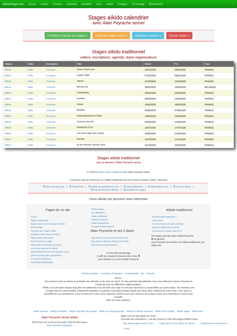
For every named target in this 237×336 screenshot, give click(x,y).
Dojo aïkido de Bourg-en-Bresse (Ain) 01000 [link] (110, 241)
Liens (98, 4)
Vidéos (109, 4)
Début (148, 64)
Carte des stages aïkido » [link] (111, 35)
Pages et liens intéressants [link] (42, 238)
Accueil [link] (34, 217)
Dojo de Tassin (181, 186)
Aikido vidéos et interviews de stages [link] (46, 245)
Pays (207, 64)
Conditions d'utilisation (111, 273)
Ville (79, 64)
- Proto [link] (126, 328)
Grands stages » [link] (179, 35)
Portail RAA (76, 186)
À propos (57, 4)
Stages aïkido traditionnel (109, 172)
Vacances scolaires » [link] (148, 35)
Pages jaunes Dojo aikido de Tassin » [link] (177, 323)
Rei (142, 273)
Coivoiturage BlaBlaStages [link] (42, 262)
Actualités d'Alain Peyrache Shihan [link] (45, 234)
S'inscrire (50, 69)
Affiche (8, 69)
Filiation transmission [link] (100, 223)
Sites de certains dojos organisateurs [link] (46, 255)
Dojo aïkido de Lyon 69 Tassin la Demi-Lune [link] (109, 238)
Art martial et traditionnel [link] (41, 259)
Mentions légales (90, 273)
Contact (44, 4)
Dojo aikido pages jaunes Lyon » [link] (139, 323)
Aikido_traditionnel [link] (99, 216)
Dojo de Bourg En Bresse (104, 190)
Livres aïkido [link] (157, 220)
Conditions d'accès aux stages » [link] (67, 35)
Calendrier (72, 4)
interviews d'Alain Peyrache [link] (102, 227)
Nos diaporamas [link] (98, 213)
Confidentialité (132, 273)
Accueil (32, 4)
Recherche (156, 4)
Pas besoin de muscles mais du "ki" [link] (167, 231)
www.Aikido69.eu (133, 186)
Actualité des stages (134, 190)
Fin (176, 64)
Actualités (86, 4)
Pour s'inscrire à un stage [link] (41, 241)
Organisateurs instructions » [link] (214, 323)
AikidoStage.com (13, 4)
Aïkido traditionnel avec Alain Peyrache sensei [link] (50, 252)
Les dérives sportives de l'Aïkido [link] (44, 248)
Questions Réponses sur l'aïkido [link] (165, 227)
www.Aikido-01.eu (158, 186)
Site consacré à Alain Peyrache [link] (104, 245)
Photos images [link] (97, 209)
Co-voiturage (138, 4)
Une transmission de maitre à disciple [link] (167, 224)
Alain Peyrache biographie (59, 325)
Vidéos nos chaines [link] (99, 220)
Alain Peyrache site (53, 186)
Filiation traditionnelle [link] (39, 220)
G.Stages (122, 4)
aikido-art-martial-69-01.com (103, 186)
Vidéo (30, 69)
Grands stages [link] (37, 227)
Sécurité (150, 273)
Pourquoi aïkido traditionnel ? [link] (164, 217)
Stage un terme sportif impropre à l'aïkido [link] (48, 224)
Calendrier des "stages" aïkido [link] (43, 231)
